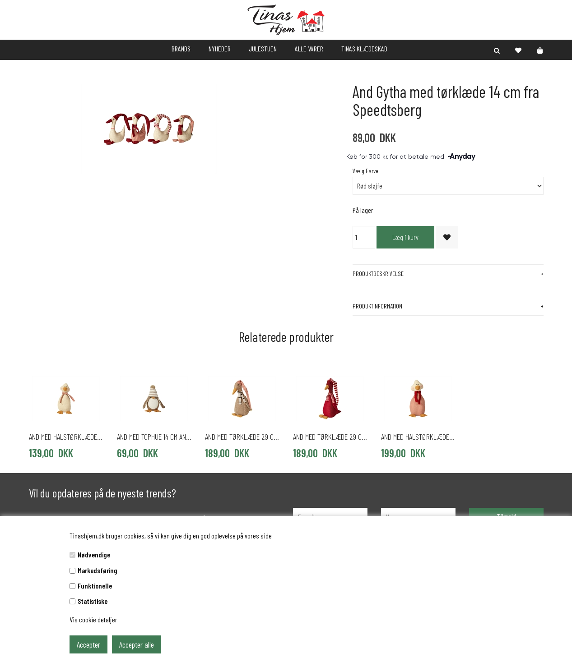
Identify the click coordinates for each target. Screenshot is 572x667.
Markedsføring (97, 570)
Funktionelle (95, 585)
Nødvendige (94, 554)
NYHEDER (220, 48)
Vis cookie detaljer (93, 619)
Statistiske (92, 601)
